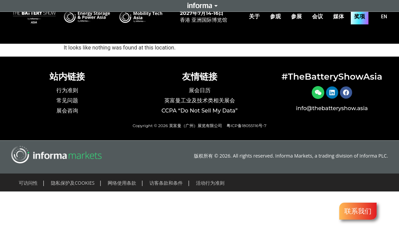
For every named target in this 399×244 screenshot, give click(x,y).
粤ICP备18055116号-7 (246, 127)
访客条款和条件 (166, 184)
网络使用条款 (122, 184)
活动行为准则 (210, 184)
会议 (319, 16)
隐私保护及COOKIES (73, 184)
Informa (199, 5)
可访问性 (28, 184)
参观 (277, 16)
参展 (298, 16)
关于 (256, 16)
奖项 (359, 16)
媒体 (340, 16)
